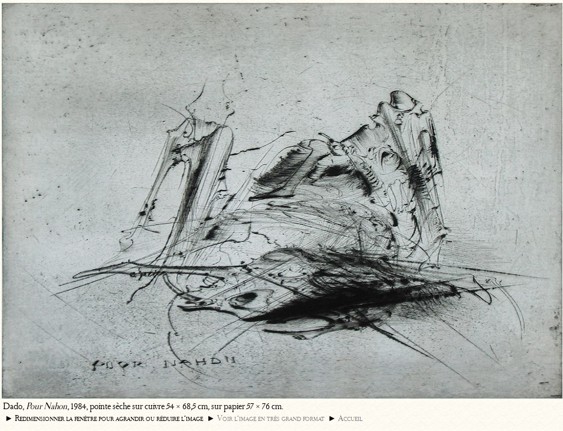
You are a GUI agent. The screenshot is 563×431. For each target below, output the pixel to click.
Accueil (350, 418)
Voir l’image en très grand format (271, 418)
